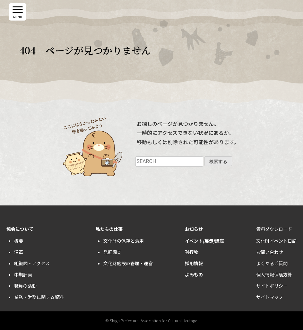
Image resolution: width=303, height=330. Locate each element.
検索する (218, 161)
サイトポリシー (272, 285)
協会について (19, 229)
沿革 (18, 252)
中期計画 (23, 274)
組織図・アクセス (32, 263)
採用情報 (194, 263)
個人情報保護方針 (274, 274)
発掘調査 (112, 252)
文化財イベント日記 (276, 241)
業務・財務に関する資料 (39, 297)
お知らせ (194, 229)
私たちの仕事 (109, 229)
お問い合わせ (269, 252)
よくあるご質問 (272, 263)
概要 (18, 241)
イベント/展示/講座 (204, 241)
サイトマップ (269, 297)
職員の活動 (25, 285)
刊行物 (191, 252)
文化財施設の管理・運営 (128, 263)
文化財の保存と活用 (123, 241)
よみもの (194, 274)
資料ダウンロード (274, 229)
